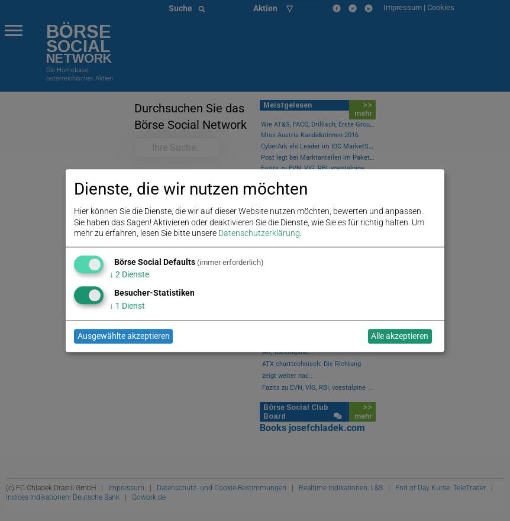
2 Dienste (129, 275)
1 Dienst (127, 305)
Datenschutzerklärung (259, 233)
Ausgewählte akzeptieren (124, 336)
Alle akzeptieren (399, 336)
